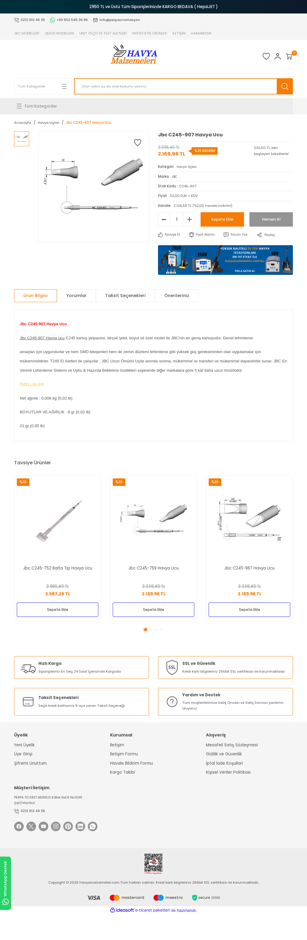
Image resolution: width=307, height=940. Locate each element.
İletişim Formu (124, 754)
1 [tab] (145, 630)
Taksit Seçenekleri (125, 296)
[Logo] (122, 56)
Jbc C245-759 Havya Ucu (153, 567)
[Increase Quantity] (189, 219)
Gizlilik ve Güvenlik (224, 754)
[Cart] (285, 56)
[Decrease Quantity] (164, 219)
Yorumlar (76, 296)
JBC (175, 176)
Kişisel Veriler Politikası (228, 773)
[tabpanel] (58, 548)
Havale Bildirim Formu (131, 764)
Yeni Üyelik (24, 745)
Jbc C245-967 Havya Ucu (249, 567)
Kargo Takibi (122, 773)
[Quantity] (176, 219)
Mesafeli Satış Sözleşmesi (232, 745)
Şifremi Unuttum (30, 764)
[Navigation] (153, 106)
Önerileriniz (176, 296)
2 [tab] (151, 630)
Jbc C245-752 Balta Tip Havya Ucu (57, 567)
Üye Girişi (23, 754)
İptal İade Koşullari (224, 764)
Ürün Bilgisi (35, 296)
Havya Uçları (187, 166)
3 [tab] (156, 630)
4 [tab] (161, 630)
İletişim (117, 745)
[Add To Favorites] (138, 143)
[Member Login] (266, 56)
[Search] (183, 86)
